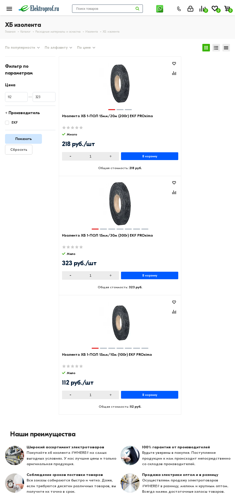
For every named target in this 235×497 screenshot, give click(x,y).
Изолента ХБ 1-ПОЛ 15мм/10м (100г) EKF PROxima (194, 123)
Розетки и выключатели (178, 391)
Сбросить (18, 151)
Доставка (89, 391)
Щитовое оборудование (179, 398)
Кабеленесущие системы (179, 413)
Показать (23, 140)
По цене (84, 48)
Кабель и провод (171, 384)
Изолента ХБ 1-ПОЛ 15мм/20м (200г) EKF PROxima (81, 123)
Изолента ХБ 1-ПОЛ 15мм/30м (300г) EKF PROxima (138, 123)
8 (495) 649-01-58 (139, 461)
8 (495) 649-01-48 (139, 454)
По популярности (20, 48)
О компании (17, 384)
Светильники (167, 420)
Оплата (87, 384)
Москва (129, 481)
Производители (20, 391)
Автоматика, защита (175, 406)
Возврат (88, 398)
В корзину (100, 158)
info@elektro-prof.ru (141, 471)
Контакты (14, 398)
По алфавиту (56, 48)
